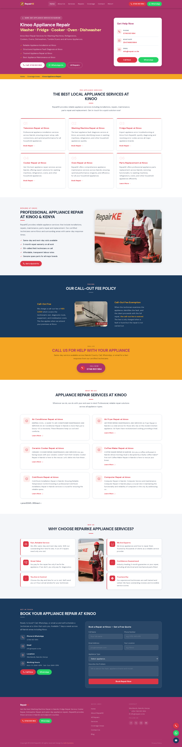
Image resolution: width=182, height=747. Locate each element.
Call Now (127, 60)
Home (52, 4)
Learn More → (125, 183)
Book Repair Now (123, 681)
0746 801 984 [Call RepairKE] (137, 4)
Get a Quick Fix (31, 263)
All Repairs (75, 65)
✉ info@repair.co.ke (137, 714)
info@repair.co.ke (131, 51)
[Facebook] (131, 723)
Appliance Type (94, 654)
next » (38, 503)
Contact (101, 4)
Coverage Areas (97, 726)
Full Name (92, 632)
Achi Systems (68, 743)
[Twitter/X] (136, 723)
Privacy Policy (157, 743)
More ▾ (110, 4)
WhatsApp (148, 60)
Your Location (129, 643)
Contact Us (95, 730)
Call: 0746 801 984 (32, 65)
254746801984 (130, 42)
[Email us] (176, 740)
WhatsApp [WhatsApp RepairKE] (154, 4)
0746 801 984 (129, 33)
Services (71, 4)
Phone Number (129, 632)
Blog (92, 734)
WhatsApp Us (56, 65)
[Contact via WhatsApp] (176, 733)
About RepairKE (97, 713)
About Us (61, 4)
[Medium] (146, 723)
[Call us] (176, 726)
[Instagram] (141, 723)
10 (35, 503)
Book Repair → (29, 146)
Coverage (91, 4)
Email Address (94, 643)
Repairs (81, 4)
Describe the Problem (97, 664)
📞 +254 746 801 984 (137, 711)
